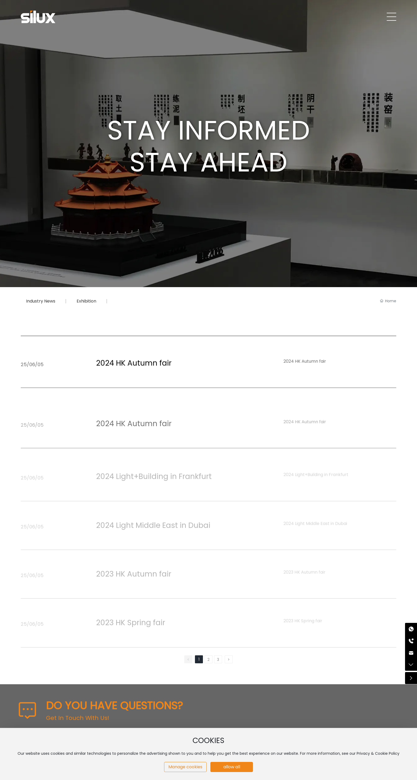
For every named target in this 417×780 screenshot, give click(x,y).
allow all (231, 767)
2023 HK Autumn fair (133, 574)
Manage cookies (185, 767)
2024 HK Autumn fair (134, 379)
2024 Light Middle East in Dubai (153, 525)
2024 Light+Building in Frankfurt (154, 476)
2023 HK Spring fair (130, 623)
